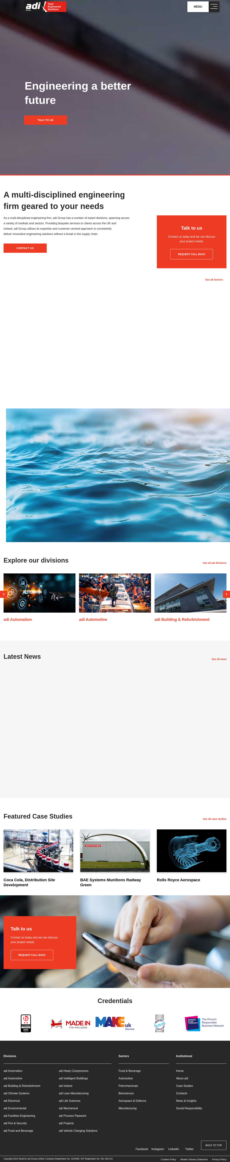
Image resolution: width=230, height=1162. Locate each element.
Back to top (213, 1146)
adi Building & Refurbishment (22, 1085)
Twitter (189, 1149)
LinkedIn (173, 1149)
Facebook (142, 1149)
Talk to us (49, 119)
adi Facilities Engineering (19, 1115)
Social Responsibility (189, 1108)
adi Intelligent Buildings (73, 1078)
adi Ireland (65, 1085)
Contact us (29, 249)
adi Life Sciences (69, 1100)
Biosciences (126, 1093)
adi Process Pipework (72, 1115)
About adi (182, 1078)
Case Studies (184, 1085)
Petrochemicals (128, 1085)
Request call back (191, 254)
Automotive (126, 1078)
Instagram (157, 1149)
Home (180, 1070)
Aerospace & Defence (132, 1100)
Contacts (181, 1093)
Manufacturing (128, 1108)
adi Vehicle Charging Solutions (78, 1130)
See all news (219, 659)
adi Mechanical (68, 1108)
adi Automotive (13, 1078)
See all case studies (214, 818)
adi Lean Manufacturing (74, 1093)
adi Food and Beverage (18, 1130)
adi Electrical (12, 1100)
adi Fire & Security (15, 1123)
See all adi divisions (214, 562)
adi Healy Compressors (73, 1070)
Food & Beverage (130, 1070)
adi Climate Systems (16, 1093)
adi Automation (13, 1070)
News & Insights (186, 1100)
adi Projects (66, 1123)
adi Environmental (15, 1108)
